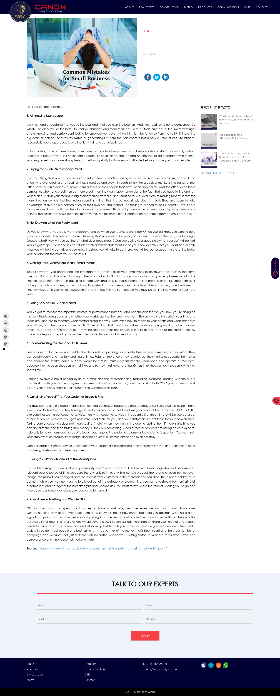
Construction (35, 674)
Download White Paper (219, 173)
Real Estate (146, 7)
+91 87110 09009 (156, 663)
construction (169, 7)
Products (205, 7)
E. (144, 669)
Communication (228, 7)
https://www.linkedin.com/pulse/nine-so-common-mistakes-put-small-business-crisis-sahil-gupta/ (102, 548)
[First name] (89, 605)
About (129, 7)
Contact (262, 7)
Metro (188, 7)
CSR (87, 674)
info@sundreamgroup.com (162, 669)
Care (247, 7)
